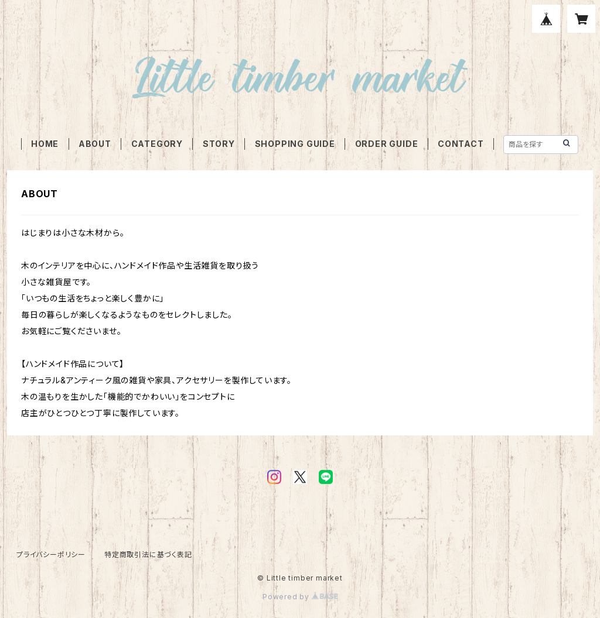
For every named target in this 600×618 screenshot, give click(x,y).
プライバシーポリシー (51, 554)
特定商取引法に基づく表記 (148, 554)
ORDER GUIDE (386, 144)
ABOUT (95, 144)
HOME (45, 144)
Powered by (300, 596)
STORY (219, 144)
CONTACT (461, 144)
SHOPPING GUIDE (295, 144)
